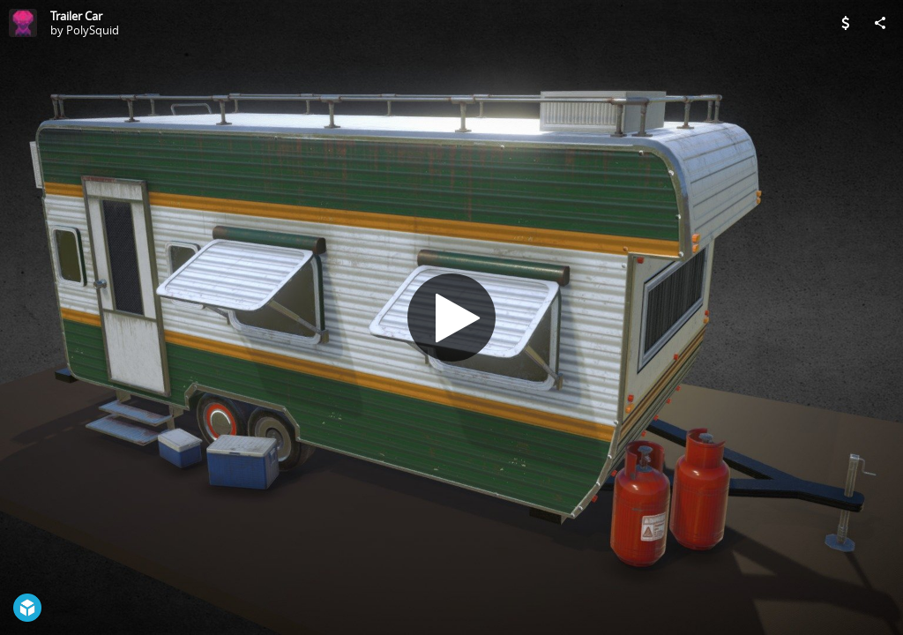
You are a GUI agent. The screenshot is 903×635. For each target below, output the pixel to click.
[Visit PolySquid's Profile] (23, 23)
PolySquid (92, 30)
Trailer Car (76, 16)
